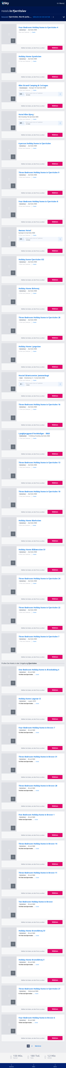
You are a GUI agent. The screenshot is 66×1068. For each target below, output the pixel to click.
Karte (33, 32)
